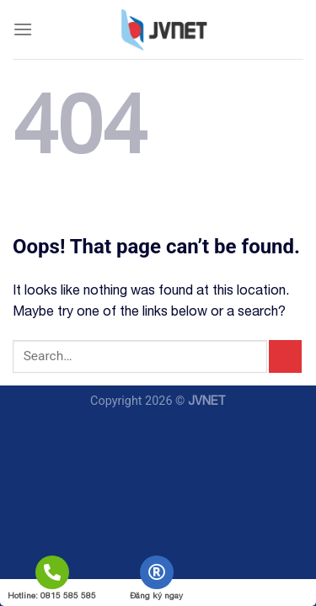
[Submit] (285, 356)
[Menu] (23, 29)
